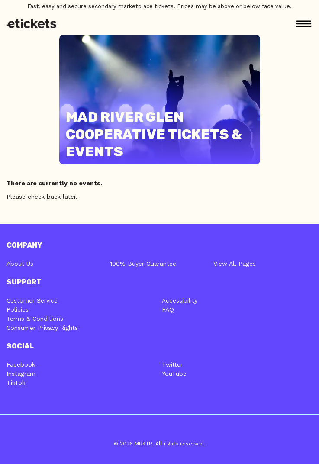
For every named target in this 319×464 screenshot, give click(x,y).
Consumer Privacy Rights (42, 327)
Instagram (20, 373)
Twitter (172, 364)
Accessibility (179, 300)
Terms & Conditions (34, 318)
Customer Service (32, 300)
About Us (19, 263)
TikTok (15, 382)
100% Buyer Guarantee (143, 263)
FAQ (168, 309)
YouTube (174, 373)
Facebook (20, 364)
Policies (17, 309)
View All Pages (234, 263)
